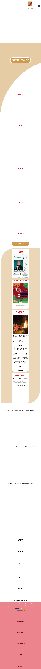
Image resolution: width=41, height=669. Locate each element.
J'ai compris (22, 608)
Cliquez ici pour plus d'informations (20, 203)
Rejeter (17, 608)
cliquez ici (10, 606)
